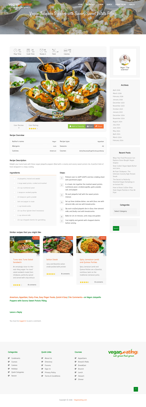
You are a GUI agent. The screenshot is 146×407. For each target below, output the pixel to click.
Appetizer (23, 297)
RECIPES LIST (90, 5)
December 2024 (119, 115)
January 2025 (118, 112)
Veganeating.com (80, 400)
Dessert (81, 376)
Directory (48, 362)
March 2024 (117, 137)
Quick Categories (17, 372)
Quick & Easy (61, 297)
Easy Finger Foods (47, 297)
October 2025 (118, 109)
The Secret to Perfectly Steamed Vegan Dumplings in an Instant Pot (123, 181)
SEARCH (109, 5)
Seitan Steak (52, 259)
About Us (48, 358)
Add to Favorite (76, 126)
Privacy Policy (50, 372)
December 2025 (119, 103)
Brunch (81, 369)
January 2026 (118, 100)
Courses (14, 362)
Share (98, 126)
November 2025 (119, 106)
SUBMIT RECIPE (120, 5)
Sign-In (48, 369)
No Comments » (76, 297)
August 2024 (117, 122)
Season (14, 376)
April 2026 (116, 90)
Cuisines (14, 365)
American (14, 297)
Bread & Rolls (83, 362)
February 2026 (118, 96)
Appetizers (82, 358)
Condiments (15, 358)
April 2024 (116, 134)
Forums (48, 365)
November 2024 (119, 118)
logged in (22, 321)
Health (132, 5)
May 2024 (116, 131)
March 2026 (117, 93)
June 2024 (116, 128)
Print (90, 126)
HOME (80, 5)
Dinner (80, 379)
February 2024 (118, 140)
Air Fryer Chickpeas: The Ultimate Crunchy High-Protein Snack (124, 173)
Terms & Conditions (52, 376)
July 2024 (116, 125)
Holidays (14, 369)
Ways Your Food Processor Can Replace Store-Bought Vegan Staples (124, 160)
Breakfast (82, 365)
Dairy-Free (33, 297)
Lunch (80, 372)
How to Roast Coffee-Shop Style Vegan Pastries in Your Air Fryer (124, 190)
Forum (100, 5)
